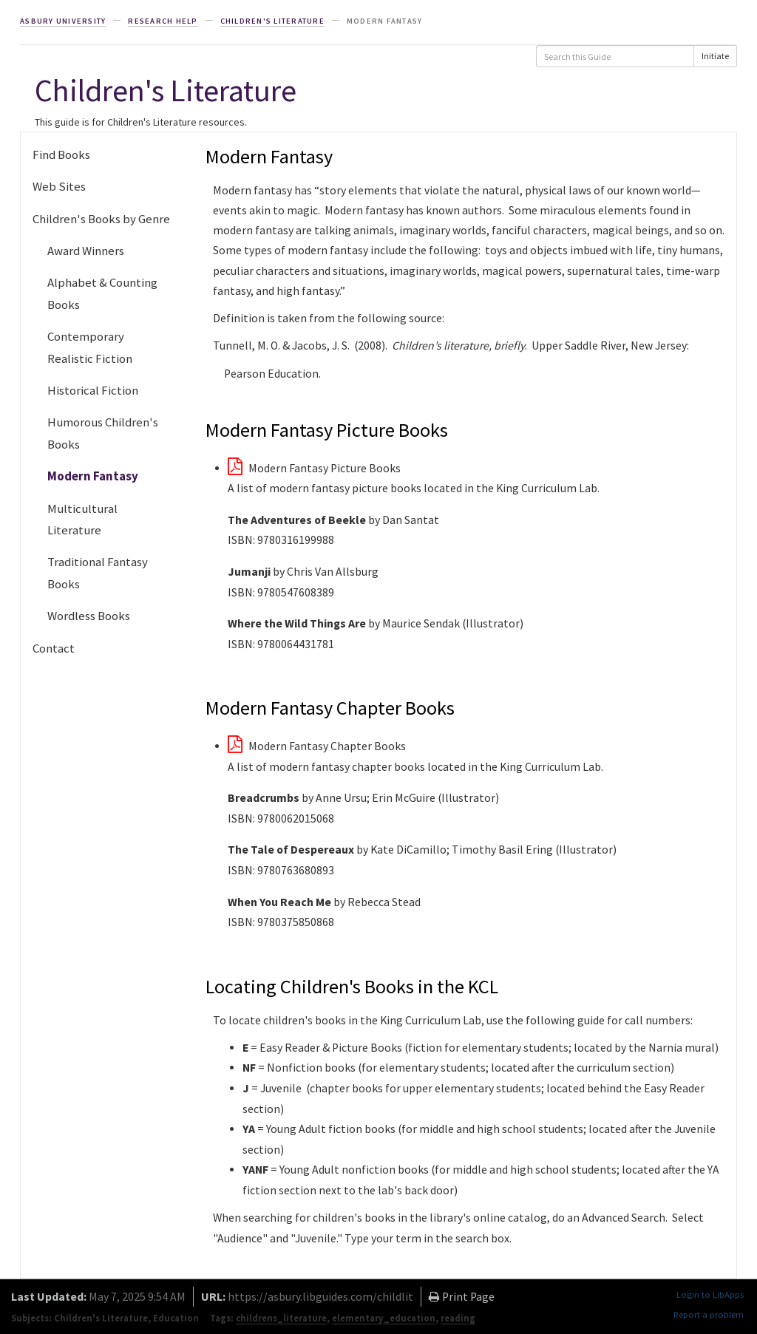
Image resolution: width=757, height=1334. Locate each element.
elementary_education (383, 1318)
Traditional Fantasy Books (97, 572)
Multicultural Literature (82, 519)
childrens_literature (281, 1318)
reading (458, 1318)
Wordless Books (88, 616)
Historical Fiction (92, 390)
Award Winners (85, 250)
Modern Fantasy (92, 476)
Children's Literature (272, 21)
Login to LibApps (710, 1294)
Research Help (162, 21)
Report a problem (708, 1314)
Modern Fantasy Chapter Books (317, 746)
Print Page (462, 1297)
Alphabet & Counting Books (102, 293)
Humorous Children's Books (102, 433)
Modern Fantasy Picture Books (314, 468)
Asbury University (63, 21)
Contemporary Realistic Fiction (89, 347)
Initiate (715, 55)
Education (176, 1318)
